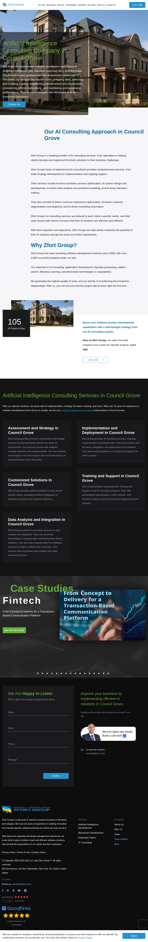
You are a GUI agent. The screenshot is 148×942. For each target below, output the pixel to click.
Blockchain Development (90, 833)
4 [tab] (52, 673)
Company (119, 819)
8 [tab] (70, 673)
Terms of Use (23, 852)
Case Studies (121, 839)
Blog (116, 844)
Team (117, 834)
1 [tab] (38, 673)
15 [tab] (103, 673)
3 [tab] (47, 673)
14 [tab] (99, 673)
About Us (119, 824)
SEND (55, 776)
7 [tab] (66, 673)
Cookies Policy (39, 852)
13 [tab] (94, 673)
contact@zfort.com (95, 753)
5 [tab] (56, 673)
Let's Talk (137, 5)
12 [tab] (89, 673)
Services (82, 819)
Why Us (118, 829)
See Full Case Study (14, 630)
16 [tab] (108, 673)
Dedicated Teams (87, 837)
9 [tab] (75, 673)
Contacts (6, 879)
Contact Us (111, 5)
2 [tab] (42, 673)
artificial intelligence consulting (76, 410)
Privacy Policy (85, 937)
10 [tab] (80, 673)
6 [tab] (61, 673)
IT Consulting (85, 842)
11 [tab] (84, 673)
